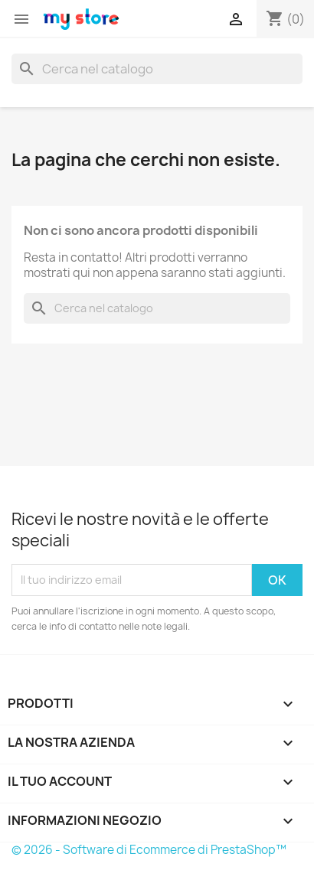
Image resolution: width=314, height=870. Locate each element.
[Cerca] (157, 69)
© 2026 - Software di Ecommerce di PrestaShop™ (148, 850)
